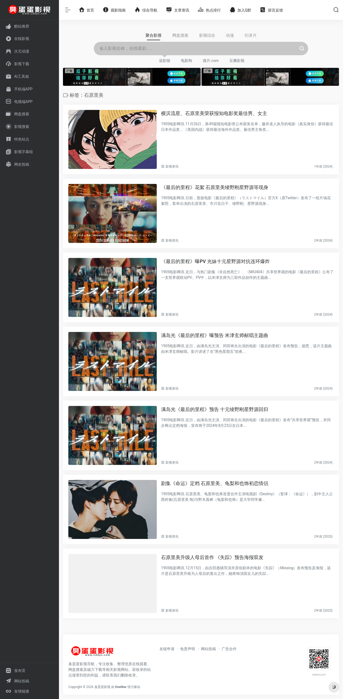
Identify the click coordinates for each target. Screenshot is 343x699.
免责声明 (187, 649)
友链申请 (166, 649)
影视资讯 (172, 166)
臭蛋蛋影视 (102, 687)
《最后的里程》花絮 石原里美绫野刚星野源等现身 (214, 187)
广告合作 (229, 649)
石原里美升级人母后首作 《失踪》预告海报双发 (212, 557)
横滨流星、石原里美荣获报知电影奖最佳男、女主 (214, 113)
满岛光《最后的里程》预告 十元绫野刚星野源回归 (214, 409)
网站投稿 (208, 649)
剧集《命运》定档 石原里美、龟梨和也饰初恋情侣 (214, 483)
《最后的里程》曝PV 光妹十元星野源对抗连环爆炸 (215, 261)
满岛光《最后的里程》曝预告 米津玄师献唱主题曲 (214, 335)
